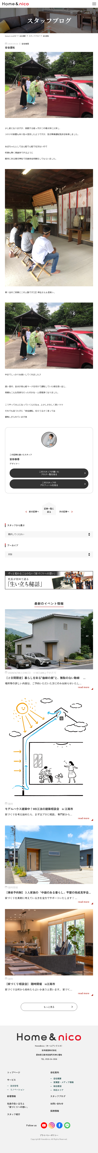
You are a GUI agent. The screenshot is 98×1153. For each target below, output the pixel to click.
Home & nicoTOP (10, 36)
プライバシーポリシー (49, 1135)
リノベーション (17, 1089)
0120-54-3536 (51, 1059)
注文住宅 (14, 1086)
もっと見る (49, 1006)
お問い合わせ (56, 1103)
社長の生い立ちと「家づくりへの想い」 (18, 1105)
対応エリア (58, 1090)
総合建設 (57, 1086)
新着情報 (11, 1096)
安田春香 (25, 43)
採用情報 (54, 1110)
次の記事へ (64, 511)
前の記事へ (34, 511)
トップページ (13, 1072)
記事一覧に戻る (49, 510)
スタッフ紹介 (13, 1114)
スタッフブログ (34, 36)
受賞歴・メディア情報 (63, 1082)
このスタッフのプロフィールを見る (49, 484)
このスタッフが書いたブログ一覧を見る (49, 473)
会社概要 (23, 36)
